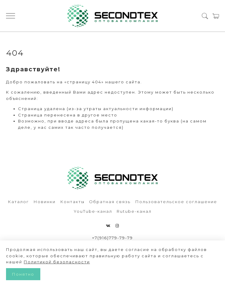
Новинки (44, 201)
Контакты (72, 201)
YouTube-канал (93, 211)
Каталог (18, 201)
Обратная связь (110, 201)
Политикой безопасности (57, 261)
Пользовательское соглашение (176, 201)
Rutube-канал (134, 211)
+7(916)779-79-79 (112, 237)
